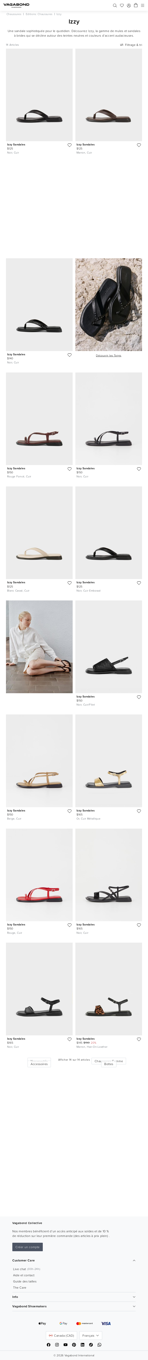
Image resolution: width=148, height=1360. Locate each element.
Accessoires (39, 1064)
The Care (19, 1287)
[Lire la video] (137, 167)
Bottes (108, 1064)
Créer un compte (27, 1247)
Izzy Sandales (16, 144)
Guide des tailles (24, 1281)
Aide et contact (23, 1275)
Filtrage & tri (130, 44)
